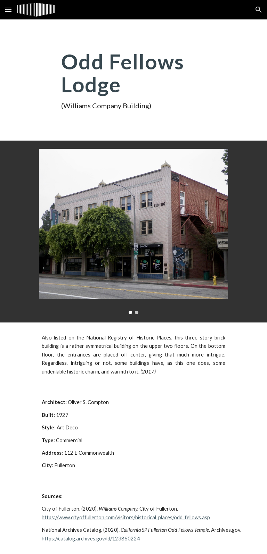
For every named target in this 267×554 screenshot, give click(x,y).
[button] (8, 9)
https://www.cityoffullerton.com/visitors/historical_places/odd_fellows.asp (126, 517)
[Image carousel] (133, 231)
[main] (133, 80)
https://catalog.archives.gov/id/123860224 (91, 539)
